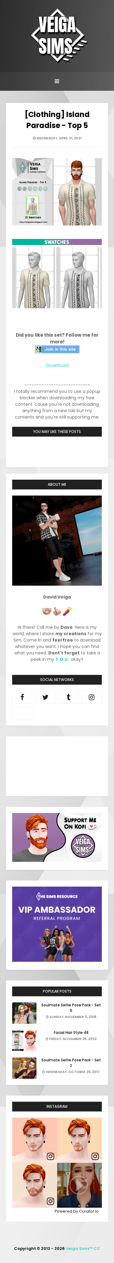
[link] (50, 1156)
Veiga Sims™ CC (83, 1248)
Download (57, 365)
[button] (79, 1185)
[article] (34, 1140)
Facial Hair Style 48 (71, 1032)
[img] (34, 1140)
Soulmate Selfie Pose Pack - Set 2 (71, 1062)
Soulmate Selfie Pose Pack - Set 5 (71, 1007)
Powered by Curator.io (77, 1211)
